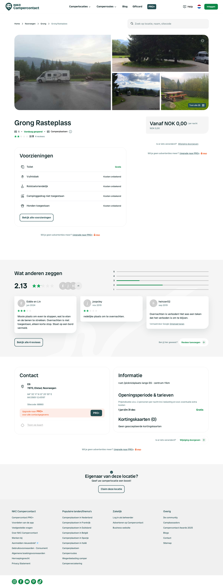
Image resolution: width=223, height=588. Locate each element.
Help (188, 6)
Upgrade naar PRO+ (82, 234)
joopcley (97, 301)
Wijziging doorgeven (188, 143)
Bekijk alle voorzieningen (36, 217)
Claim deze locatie (111, 489)
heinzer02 (164, 301)
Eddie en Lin (34, 301)
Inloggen (211, 6)
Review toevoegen (193, 342)
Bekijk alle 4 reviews (28, 342)
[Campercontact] (24, 6)
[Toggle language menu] (199, 7)
